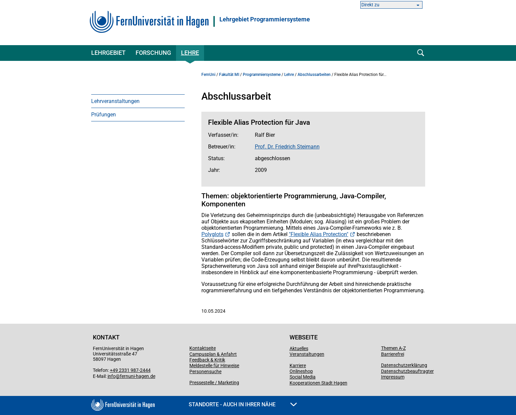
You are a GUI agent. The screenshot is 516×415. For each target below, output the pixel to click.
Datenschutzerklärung (404, 365)
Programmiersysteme (262, 74)
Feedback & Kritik (207, 359)
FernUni (208, 74)
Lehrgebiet (108, 52)
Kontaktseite (202, 348)
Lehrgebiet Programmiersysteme (264, 19)
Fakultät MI (229, 74)
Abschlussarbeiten (314, 74)
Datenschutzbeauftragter (407, 371)
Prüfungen (103, 114)
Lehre (190, 52)
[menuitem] (138, 101)
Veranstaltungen (307, 354)
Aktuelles (299, 348)
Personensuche (205, 371)
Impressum (392, 377)
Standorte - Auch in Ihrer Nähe (243, 404)
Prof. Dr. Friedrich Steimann (287, 146)
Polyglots (212, 234)
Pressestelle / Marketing (214, 382)
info (112, 376)
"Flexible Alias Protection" (318, 234)
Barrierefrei (392, 354)
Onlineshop (301, 371)
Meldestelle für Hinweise (214, 365)
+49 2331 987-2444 (130, 370)
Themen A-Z (393, 348)
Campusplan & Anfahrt (213, 354)
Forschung (153, 52)
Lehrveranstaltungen (115, 101)
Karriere (298, 365)
